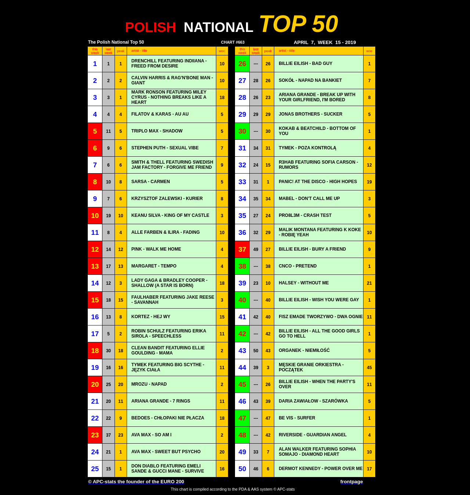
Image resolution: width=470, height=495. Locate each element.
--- (256, 63)
